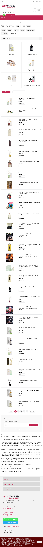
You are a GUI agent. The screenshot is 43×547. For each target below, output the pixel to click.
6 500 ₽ (20, 341)
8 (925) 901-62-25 (9, 515)
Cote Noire (4, 33)
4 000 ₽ (20, 195)
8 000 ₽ (20, 351)
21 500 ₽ (21, 382)
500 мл (22, 30)
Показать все (13, 33)
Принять (39, 542)
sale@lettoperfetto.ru (13, 526)
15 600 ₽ (21, 164)
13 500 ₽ (21, 122)
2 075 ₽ (20, 111)
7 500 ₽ (20, 268)
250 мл (16, 30)
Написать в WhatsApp (10, 519)
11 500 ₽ (21, 330)
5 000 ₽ (20, 174)
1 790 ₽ (20, 205)
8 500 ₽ (20, 247)
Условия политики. (18, 545)
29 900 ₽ (21, 289)
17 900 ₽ (21, 153)
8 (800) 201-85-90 (9, 513)
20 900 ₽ (21, 143)
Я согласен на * (18, 429)
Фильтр (6, 91)
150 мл (10, 30)
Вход (33, 1)
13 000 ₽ (21, 132)
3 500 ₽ (20, 237)
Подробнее (21, 103)
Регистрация (38, 1)
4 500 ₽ (20, 101)
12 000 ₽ (21, 362)
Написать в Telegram (10, 522)
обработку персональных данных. (21, 429)
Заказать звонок (10, 15)
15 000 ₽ (21, 393)
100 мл (3, 30)
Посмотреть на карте (8, 508)
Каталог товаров (8, 18)
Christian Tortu (30, 30)
